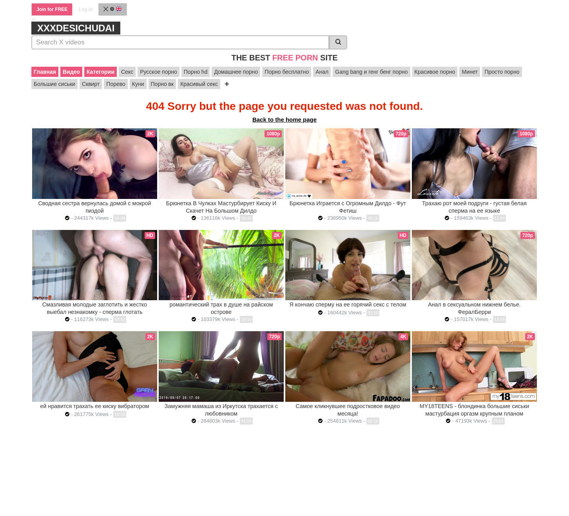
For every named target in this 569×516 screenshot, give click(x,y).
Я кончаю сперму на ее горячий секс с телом (348, 304)
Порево (115, 84)
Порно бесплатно (287, 72)
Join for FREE (51, 9)
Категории (100, 72)
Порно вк (162, 84)
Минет (470, 72)
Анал (321, 72)
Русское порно (158, 72)
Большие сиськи (54, 84)
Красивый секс (199, 84)
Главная (45, 72)
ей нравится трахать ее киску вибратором (94, 406)
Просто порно (501, 72)
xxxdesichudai (75, 28)
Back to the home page (284, 119)
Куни (138, 84)
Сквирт (91, 84)
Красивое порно (435, 72)
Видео (71, 72)
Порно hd (196, 72)
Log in (85, 9)
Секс (127, 72)
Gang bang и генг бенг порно (371, 72)
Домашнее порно (236, 72)
